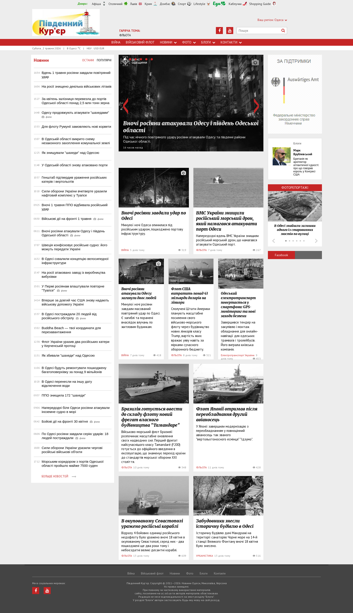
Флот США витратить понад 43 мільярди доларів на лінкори (189, 296)
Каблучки (235, 4)
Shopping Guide (260, 4)
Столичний (115, 4)
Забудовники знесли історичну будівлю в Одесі (224, 523)
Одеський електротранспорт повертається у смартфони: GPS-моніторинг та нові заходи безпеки (238, 304)
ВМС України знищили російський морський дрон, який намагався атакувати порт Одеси (226, 221)
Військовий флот (140, 42)
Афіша (96, 4)
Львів (133, 4)
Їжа (219, 4)
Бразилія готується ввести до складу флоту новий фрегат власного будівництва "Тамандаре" (151, 417)
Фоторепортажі (294, 187)
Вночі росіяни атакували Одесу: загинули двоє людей (138, 293)
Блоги (208, 42)
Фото (189, 42)
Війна (115, 42)
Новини (168, 42)
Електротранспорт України (237, 355)
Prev (125, 106)
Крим (148, 4)
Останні (88, 60)
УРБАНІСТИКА (204, 555)
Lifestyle (199, 4)
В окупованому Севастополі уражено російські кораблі (152, 523)
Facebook (281, 255)
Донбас (165, 4)
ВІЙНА (125, 250)
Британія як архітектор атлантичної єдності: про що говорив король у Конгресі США (306, 166)
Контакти (231, 42)
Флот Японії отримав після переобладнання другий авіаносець (226, 414)
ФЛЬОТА (125, 35)
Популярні (104, 60)
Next (256, 106)
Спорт (182, 4)
